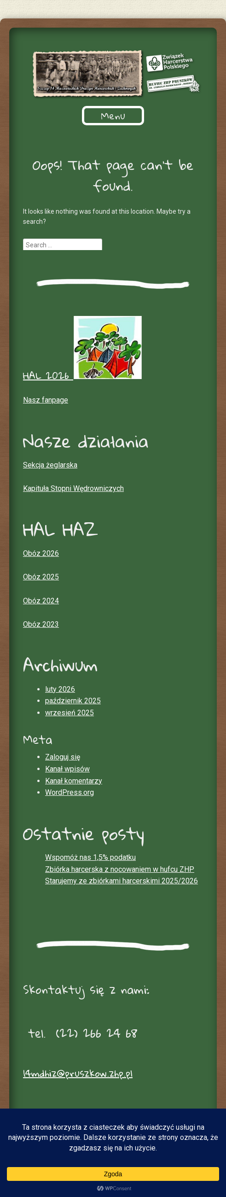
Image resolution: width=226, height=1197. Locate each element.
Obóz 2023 (41, 624)
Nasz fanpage (45, 400)
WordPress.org (69, 792)
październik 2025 (73, 700)
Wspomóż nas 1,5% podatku (90, 857)
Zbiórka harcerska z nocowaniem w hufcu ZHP (119, 869)
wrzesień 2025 (69, 712)
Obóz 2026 (41, 553)
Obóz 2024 (41, 600)
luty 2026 (60, 689)
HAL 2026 (82, 375)
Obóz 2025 (41, 576)
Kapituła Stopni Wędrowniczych (73, 488)
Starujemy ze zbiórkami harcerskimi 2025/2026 (121, 880)
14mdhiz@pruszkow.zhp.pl (78, 1073)
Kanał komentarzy (73, 781)
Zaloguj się (62, 757)
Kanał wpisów (67, 769)
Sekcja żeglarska (50, 465)
